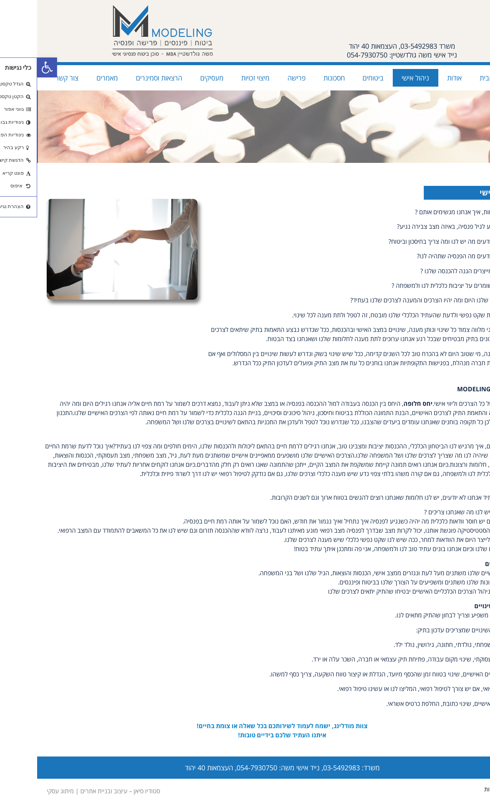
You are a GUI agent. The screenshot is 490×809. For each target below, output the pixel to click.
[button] (10, 67)
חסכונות (297, 77)
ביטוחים (335, 77)
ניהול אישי (378, 77)
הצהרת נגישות (463, 789)
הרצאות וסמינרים (122, 77)
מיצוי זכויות (218, 77)
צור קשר (29, 77)
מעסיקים (174, 77)
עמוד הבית (457, 77)
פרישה (259, 77)
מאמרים (70, 77)
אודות (417, 77)
